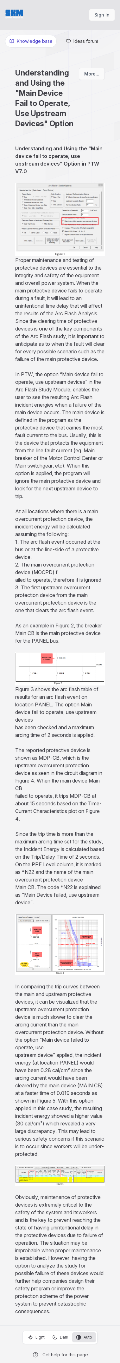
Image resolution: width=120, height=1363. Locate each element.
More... (91, 73)
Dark (60, 1337)
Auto (84, 1337)
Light (36, 1337)
